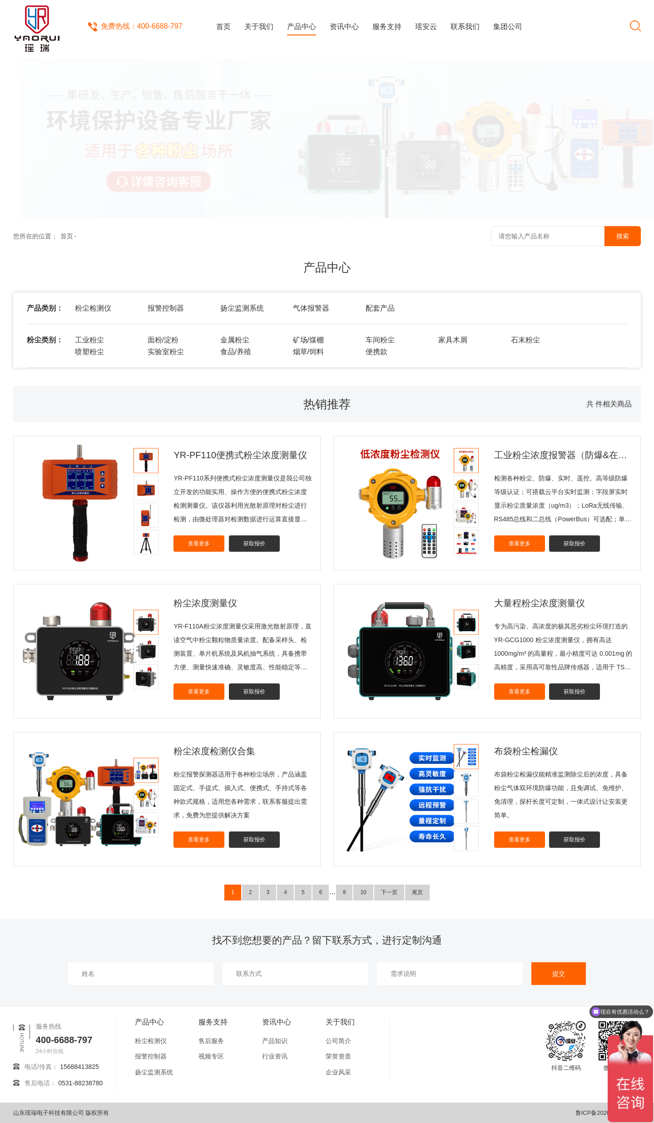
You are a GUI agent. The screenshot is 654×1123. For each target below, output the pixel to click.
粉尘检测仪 (93, 308)
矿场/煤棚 (308, 340)
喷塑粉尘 (89, 352)
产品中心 (301, 26)
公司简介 (338, 1040)
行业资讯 (274, 1056)
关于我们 (258, 26)
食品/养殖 (235, 352)
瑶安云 (426, 26)
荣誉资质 (338, 1056)
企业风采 (338, 1072)
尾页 (417, 892)
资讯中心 (344, 26)
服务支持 (386, 26)
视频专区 (211, 1056)
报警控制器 (166, 308)
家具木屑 (452, 340)
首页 (223, 26)
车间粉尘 (380, 340)
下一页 (389, 892)
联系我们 (465, 26)
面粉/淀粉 (163, 340)
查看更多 (199, 543)
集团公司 (507, 26)
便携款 (376, 352)
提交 (558, 973)
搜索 (622, 236)
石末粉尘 (525, 340)
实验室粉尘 (166, 352)
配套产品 (380, 308)
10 (363, 892)
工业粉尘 (89, 340)
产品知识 (274, 1040)
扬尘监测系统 (242, 308)
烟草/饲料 (308, 352)
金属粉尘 (234, 340)
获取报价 (254, 543)
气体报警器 (311, 308)
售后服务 (211, 1040)
